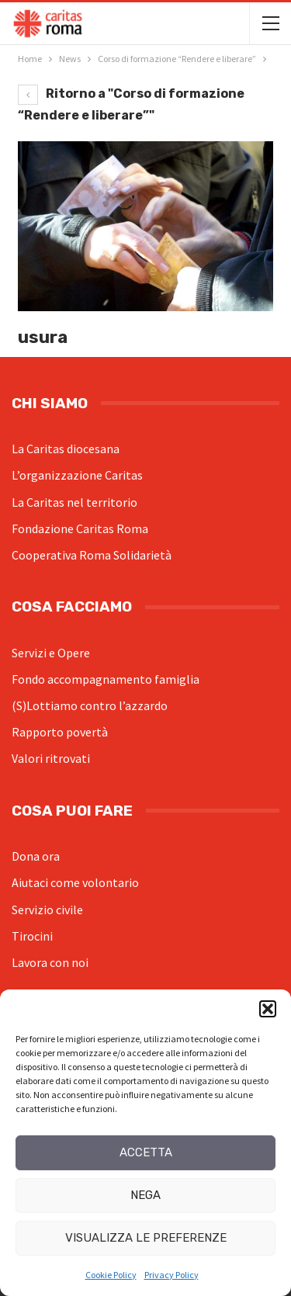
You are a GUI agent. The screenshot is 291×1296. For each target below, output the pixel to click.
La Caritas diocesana (66, 448)
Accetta (146, 1152)
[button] (267, 1009)
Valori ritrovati (51, 758)
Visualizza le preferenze (146, 1238)
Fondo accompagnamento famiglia (105, 679)
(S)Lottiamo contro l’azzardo (90, 705)
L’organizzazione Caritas (77, 475)
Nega (145, 1195)
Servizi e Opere (51, 652)
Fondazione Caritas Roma (80, 528)
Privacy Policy (171, 1274)
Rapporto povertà (60, 732)
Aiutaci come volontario (75, 882)
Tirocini (32, 936)
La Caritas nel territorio (74, 502)
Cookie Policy (111, 1274)
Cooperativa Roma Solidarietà (91, 555)
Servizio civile (47, 909)
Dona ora (36, 856)
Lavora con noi (50, 962)
